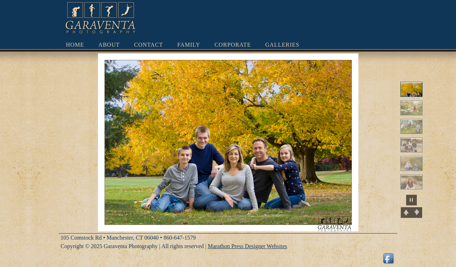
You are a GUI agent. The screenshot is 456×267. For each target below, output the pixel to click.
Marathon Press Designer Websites (247, 246)
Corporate (232, 45)
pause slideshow (411, 200)
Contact (148, 45)
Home (75, 45)
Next (416, 212)
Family (189, 45)
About (109, 45)
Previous (406, 212)
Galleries (282, 45)
